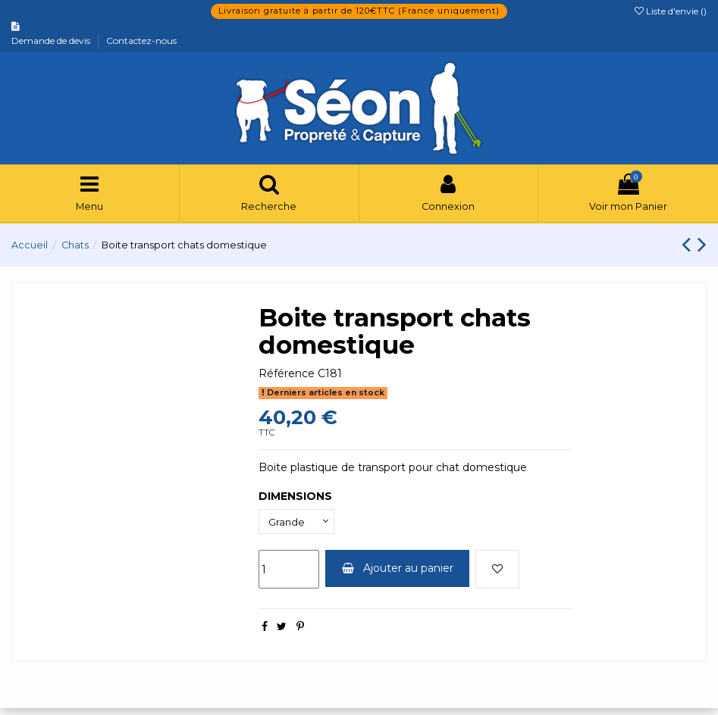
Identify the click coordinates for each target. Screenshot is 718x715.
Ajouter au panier (397, 575)
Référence (287, 378)
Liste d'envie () (671, 11)
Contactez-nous (141, 40)
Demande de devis (51, 40)
